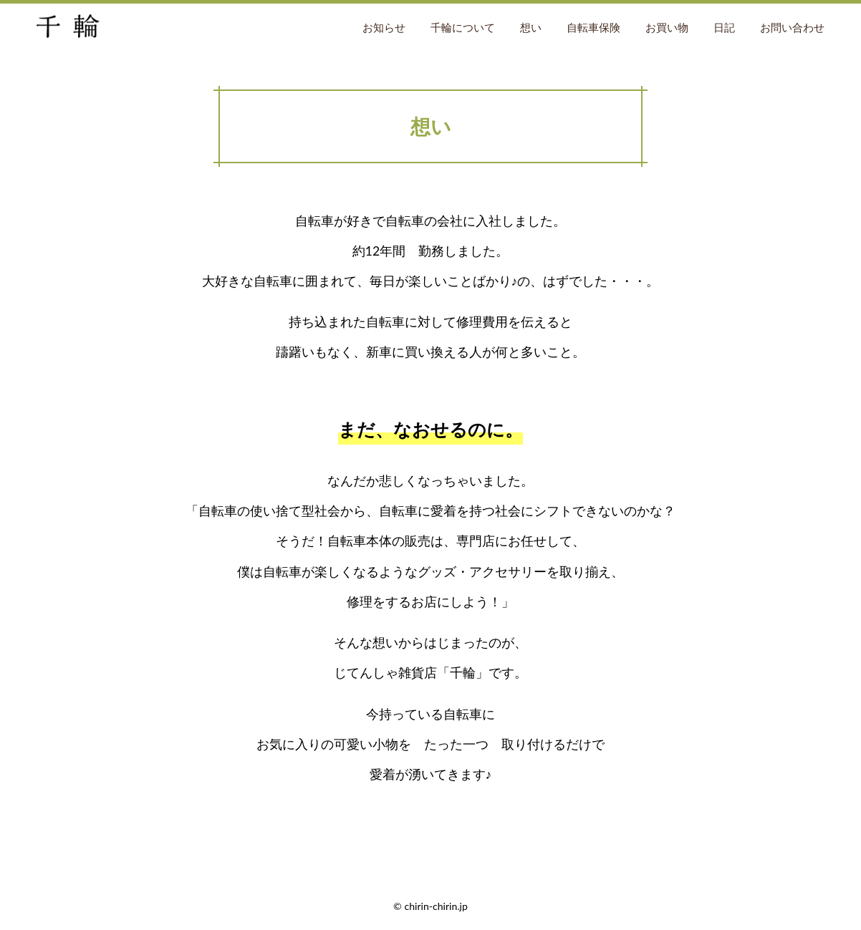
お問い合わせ (792, 27)
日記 (724, 27)
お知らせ (383, 27)
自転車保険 (593, 27)
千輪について (462, 27)
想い (531, 27)
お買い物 (666, 27)
